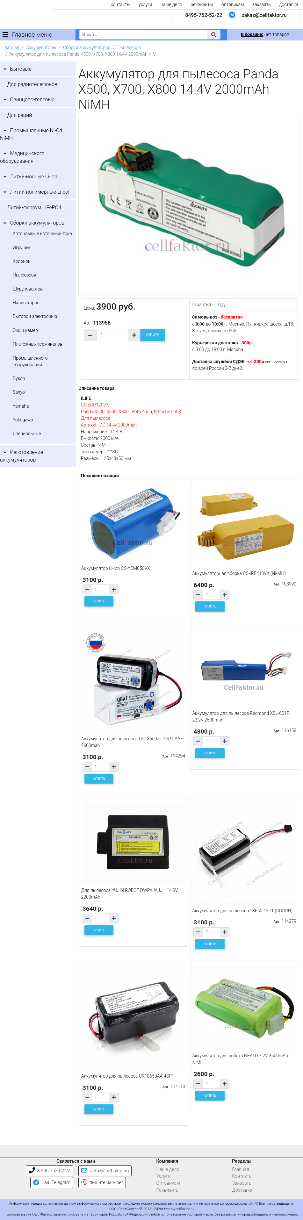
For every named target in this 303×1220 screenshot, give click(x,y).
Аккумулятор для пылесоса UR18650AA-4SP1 (127, 1076)
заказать (261, 4)
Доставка (242, 1190)
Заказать (241, 1183)
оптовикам (232, 4)
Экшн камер (25, 330)
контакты (120, 4)
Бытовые (21, 69)
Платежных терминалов (37, 344)
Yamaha (21, 406)
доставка (288, 4)
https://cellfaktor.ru (179, 1209)
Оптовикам (168, 1183)
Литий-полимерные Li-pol (39, 192)
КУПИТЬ (153, 335)
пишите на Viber (102, 1182)
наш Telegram (51, 1182)
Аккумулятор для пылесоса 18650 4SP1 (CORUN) (242, 910)
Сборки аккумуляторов (87, 47)
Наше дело (167, 1169)
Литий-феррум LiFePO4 (34, 208)
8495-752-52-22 (203, 15)
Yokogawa (23, 419)
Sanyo (19, 392)
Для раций (19, 115)
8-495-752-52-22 (49, 1170)
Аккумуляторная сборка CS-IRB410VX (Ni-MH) (239, 573)
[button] (213, 34)
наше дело (171, 4)
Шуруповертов (28, 288)
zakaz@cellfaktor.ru (264, 15)
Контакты (242, 1176)
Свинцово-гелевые (32, 100)
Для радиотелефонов (32, 84)
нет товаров (265, 34)
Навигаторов (26, 302)
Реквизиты (168, 1190)
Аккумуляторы (41, 47)
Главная (11, 47)
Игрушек (22, 247)
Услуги (163, 1176)
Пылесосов (129, 47)
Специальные (27, 433)
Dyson (19, 378)
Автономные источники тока (42, 233)
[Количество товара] (112, 335)
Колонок (21, 261)
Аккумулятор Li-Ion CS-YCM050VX (115, 568)
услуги (145, 4)
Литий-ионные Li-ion (33, 177)
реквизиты (202, 4)
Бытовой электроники (35, 316)
